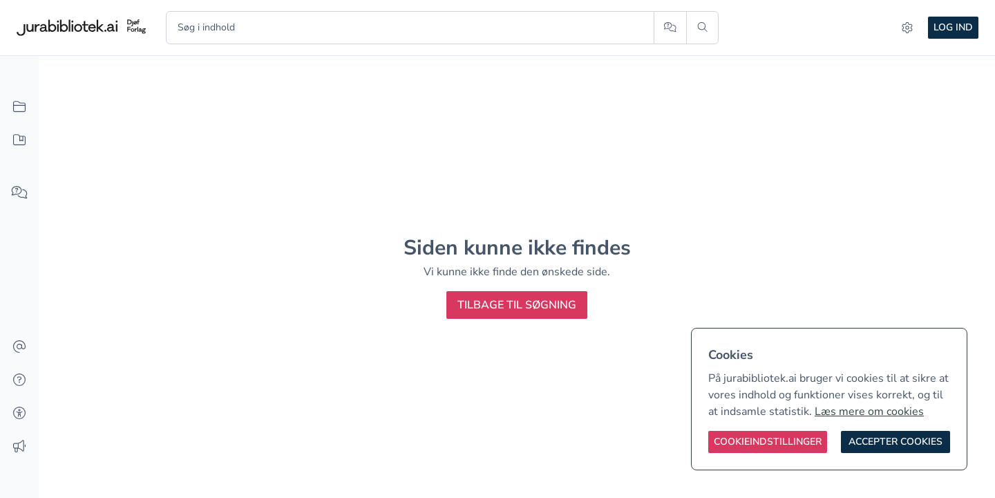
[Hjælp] (19, 380)
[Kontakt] (19, 347)
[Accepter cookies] (895, 442)
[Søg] (702, 28)
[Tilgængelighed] (19, 413)
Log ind (953, 27)
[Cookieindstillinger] (767, 442)
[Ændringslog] (19, 446)
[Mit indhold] (19, 140)
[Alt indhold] (19, 107)
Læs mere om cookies (869, 411)
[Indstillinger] (907, 28)
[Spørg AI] (670, 28)
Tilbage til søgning (516, 305)
